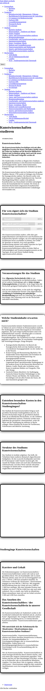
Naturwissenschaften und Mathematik (22, 47)
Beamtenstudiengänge (16, 37)
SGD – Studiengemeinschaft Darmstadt (22, 60)
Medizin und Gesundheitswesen (20, 45)
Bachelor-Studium (15, 30)
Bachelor (12, 8)
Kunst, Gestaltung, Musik (18, 43)
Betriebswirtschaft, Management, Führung (23, 14)
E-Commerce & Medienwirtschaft (21, 18)
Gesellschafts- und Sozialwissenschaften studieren (26, 39)
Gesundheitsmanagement (17, 22)
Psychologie (13, 26)
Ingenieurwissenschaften (17, 41)
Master (11, 10)
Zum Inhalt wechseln (7, 1)
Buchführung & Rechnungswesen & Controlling (25, 16)
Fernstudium (8, 6)
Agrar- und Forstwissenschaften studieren (23, 35)
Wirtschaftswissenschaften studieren (21, 51)
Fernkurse (7, 12)
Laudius (11, 59)
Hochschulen (9, 53)
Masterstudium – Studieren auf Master (22, 31)
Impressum (8, 685)
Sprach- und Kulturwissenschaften (21, 49)
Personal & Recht (15, 24)
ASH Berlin (13, 55)
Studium (7, 28)
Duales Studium (14, 33)
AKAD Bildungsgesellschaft (19, 57)
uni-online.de (4, 3)
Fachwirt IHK (13, 20)
